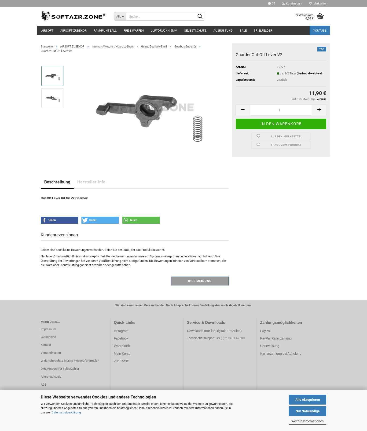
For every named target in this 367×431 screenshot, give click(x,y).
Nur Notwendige (308, 411)
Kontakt (46, 345)
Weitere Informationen (307, 421)
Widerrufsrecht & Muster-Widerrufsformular (70, 360)
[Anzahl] (281, 110)
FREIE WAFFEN (134, 30)
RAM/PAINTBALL (105, 30)
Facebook (121, 338)
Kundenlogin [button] (292, 3)
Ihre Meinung (200, 281)
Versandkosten (51, 352)
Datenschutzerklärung (66, 412)
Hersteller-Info (91, 181)
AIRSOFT (47, 30)
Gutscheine (48, 337)
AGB (44, 384)
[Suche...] (120, 16)
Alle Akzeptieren (307, 400)
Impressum (48, 329)
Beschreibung (57, 181)
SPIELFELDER (263, 30)
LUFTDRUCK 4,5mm (164, 30)
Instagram (121, 331)
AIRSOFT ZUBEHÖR (73, 30)
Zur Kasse (121, 361)
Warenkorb (122, 346)
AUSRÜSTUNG (223, 30)
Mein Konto (122, 353)
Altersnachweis (51, 376)
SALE (243, 30)
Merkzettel (317, 3)
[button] (271, 3)
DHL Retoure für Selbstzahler (60, 368)
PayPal (265, 331)
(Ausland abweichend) (310, 73)
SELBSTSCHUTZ (195, 30)
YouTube (319, 30)
